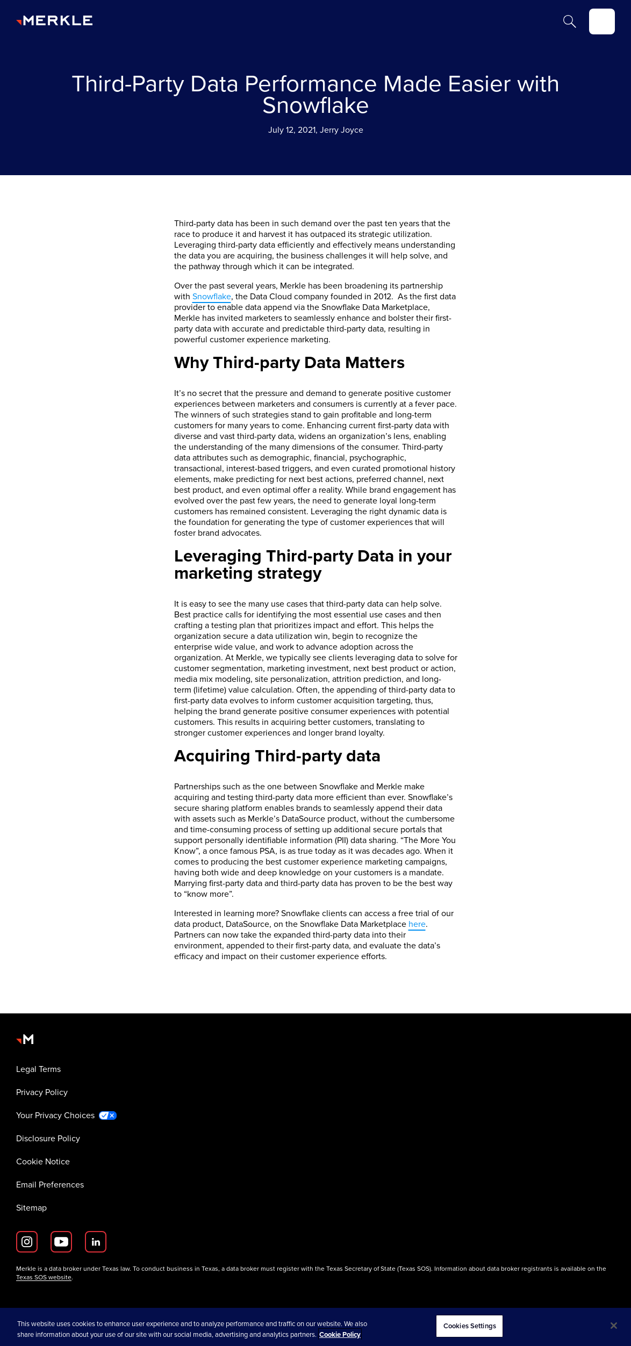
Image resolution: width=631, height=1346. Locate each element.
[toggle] (602, 21)
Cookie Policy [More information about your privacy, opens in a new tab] (340, 1334)
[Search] (569, 21)
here (417, 924)
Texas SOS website (43, 1277)
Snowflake (211, 296)
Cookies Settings (469, 1326)
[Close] (614, 1325)
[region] (315, 1327)
